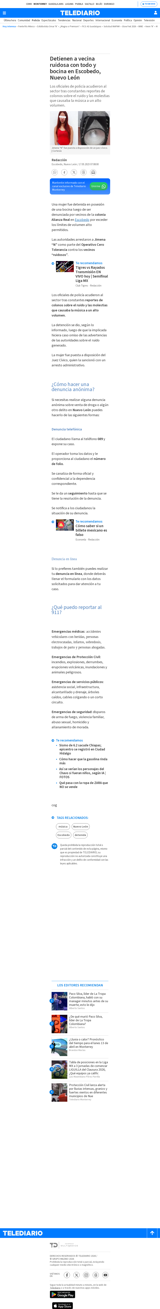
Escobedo (82, 219)
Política (128, 20)
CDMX (29, 4)
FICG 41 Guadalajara (91, 26)
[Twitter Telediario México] (76, 1275)
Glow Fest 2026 (129, 26)
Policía (36, 20)
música (63, 827)
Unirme (95, 186)
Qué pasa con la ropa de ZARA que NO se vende (83, 785)
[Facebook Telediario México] (67, 1275)
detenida (80, 835)
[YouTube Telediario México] (105, 1275)
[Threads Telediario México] (96, 1275)
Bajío (99, 4)
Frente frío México (26, 26)
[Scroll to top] (152, 1233)
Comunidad (24, 20)
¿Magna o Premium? (70, 26)
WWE (140, 26)
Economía (117, 20)
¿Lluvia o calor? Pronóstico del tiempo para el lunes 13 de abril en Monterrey (88, 1043)
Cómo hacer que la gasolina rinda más (83, 761)
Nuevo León (80, 827)
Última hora (10, 20)
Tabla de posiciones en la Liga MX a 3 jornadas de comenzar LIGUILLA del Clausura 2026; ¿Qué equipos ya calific (88, 1068)
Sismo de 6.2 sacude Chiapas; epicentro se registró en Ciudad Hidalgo (82, 749)
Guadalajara (55, 4)
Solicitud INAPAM (112, 26)
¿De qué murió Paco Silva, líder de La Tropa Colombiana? (85, 1020)
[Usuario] (155, 12)
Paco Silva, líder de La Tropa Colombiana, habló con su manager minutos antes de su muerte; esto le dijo (88, 999)
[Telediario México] (80, 13)
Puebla (79, 4)
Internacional (102, 20)
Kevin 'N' (149, 26)
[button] (54, 172)
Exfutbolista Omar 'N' (47, 26)
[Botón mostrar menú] (4, 13)
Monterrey (40, 4)
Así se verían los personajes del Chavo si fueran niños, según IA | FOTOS (82, 773)
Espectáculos (48, 20)
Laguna (69, 4)
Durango (109, 4)
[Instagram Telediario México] (86, 1275)
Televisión (149, 20)
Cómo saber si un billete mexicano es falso (91, 530)
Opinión (138, 20)
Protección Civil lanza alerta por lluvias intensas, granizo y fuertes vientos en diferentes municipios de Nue (88, 1090)
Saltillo (89, 4)
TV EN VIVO (150, 3)
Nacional (76, 20)
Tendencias (64, 20)
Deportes (88, 20)
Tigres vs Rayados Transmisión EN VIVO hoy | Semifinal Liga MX (92, 274)
